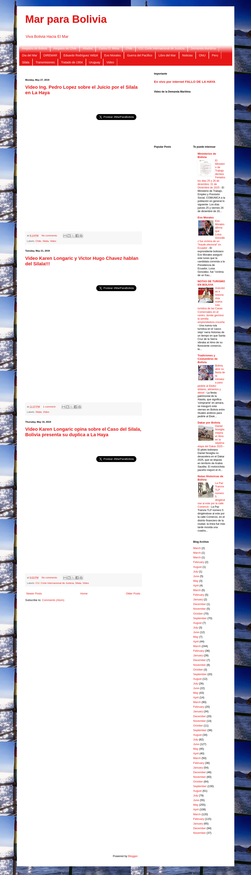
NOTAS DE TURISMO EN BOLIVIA (211, 283)
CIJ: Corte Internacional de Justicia (162, 48)
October (198, 613)
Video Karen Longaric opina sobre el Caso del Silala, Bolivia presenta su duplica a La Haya (83, 432)
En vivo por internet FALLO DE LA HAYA (185, 81)
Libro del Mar (167, 55)
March (197, 548)
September (200, 618)
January (198, 599)
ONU (202, 55)
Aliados (87, 48)
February (198, 562)
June (196, 576)
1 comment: (50, 406)
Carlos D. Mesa (109, 48)
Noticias (187, 55)
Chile (129, 48)
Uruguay (94, 62)
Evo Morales (112, 55)
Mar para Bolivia (66, 19)
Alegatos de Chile (65, 48)
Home (84, 593)
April (196, 585)
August (197, 566)
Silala (25, 62)
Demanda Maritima (203, 48)
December (199, 604)
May (195, 580)
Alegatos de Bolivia (34, 48)
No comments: (50, 235)
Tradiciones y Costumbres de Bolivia (208, 359)
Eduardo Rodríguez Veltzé (81, 55)
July (195, 571)
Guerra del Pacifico (139, 55)
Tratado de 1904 (72, 62)
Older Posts (133, 593)
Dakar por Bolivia (209, 422)
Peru (215, 55)
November (199, 608)
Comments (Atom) (53, 600)
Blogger (132, 856)
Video (110, 62)
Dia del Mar (29, 55)
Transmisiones (45, 62)
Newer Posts (34, 593)
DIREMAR (50, 55)
